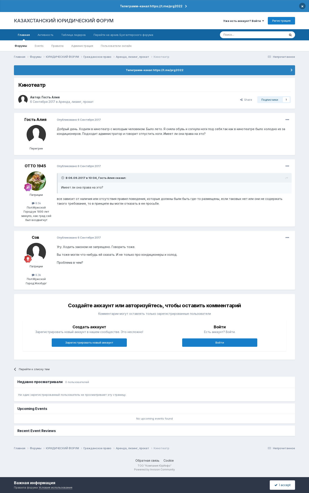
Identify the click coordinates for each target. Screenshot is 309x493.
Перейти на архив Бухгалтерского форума (123, 35)
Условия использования (55, 487)
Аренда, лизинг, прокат (76, 101)
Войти (219, 342)
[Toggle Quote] (63, 178)
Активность (45, 35)
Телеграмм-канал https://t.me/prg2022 (151, 6)
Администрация (82, 45)
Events (39, 45)
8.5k (36, 203)
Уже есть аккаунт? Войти (243, 21)
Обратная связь (147, 460)
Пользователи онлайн (116, 45)
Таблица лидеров (73, 35)
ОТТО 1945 (35, 166)
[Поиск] (241, 34)
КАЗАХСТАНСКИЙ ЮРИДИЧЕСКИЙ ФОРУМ (64, 20)
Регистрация (281, 20)
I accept (282, 485)
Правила (57, 45)
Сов (35, 237)
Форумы (21, 45)
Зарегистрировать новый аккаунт (89, 342)
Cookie (169, 460)
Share (246, 99)
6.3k (36, 275)
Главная (24, 36)
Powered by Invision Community (154, 469)
